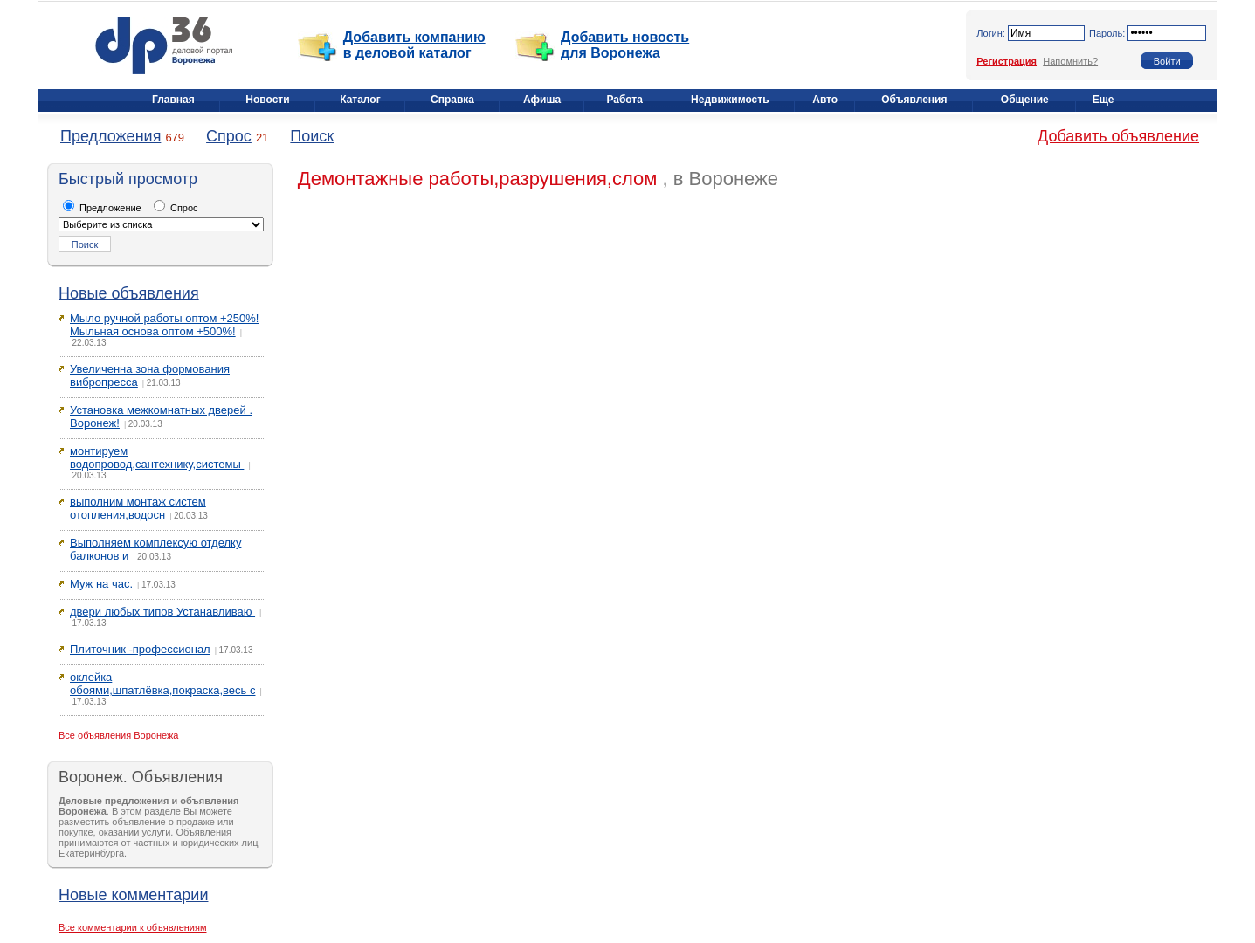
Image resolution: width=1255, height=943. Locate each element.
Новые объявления (129, 293)
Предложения (110, 136)
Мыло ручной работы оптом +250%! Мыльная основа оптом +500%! (164, 325)
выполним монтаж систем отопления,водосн (138, 508)
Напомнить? (1070, 61)
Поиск (312, 136)
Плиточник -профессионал (140, 649)
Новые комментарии (133, 895)
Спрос (229, 136)
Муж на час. (101, 583)
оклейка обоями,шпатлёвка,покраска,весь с (162, 684)
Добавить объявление (1118, 136)
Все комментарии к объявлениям (133, 927)
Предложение (102, 208)
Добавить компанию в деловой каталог (414, 45)
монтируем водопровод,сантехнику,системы (157, 457)
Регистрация (1006, 61)
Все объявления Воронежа (119, 735)
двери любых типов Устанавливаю (162, 611)
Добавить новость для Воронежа (625, 45)
